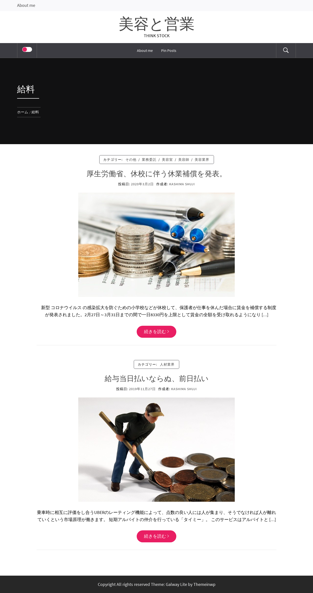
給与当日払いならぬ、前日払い (157, 379)
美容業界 (202, 159)
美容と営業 (157, 24)
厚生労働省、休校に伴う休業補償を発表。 (157, 174)
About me (26, 5)
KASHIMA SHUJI (182, 184)
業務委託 (149, 159)
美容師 (183, 159)
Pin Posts (168, 50)
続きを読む (156, 331)
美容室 (167, 159)
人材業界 (167, 364)
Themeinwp (204, 584)
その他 (130, 159)
